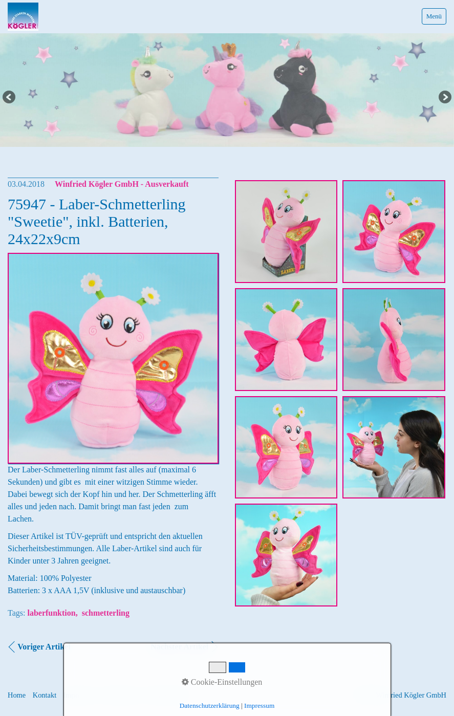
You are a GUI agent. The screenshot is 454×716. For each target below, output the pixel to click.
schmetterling (105, 613)
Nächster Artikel (179, 646)
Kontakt (44, 695)
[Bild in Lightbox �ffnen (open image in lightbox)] (286, 231)
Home (17, 695)
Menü (434, 16)
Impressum (79, 695)
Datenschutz (121, 695)
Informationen (167, 695)
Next (444, 97)
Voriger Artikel (44, 646)
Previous (9, 97)
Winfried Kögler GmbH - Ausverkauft (122, 184)
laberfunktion (51, 613)
